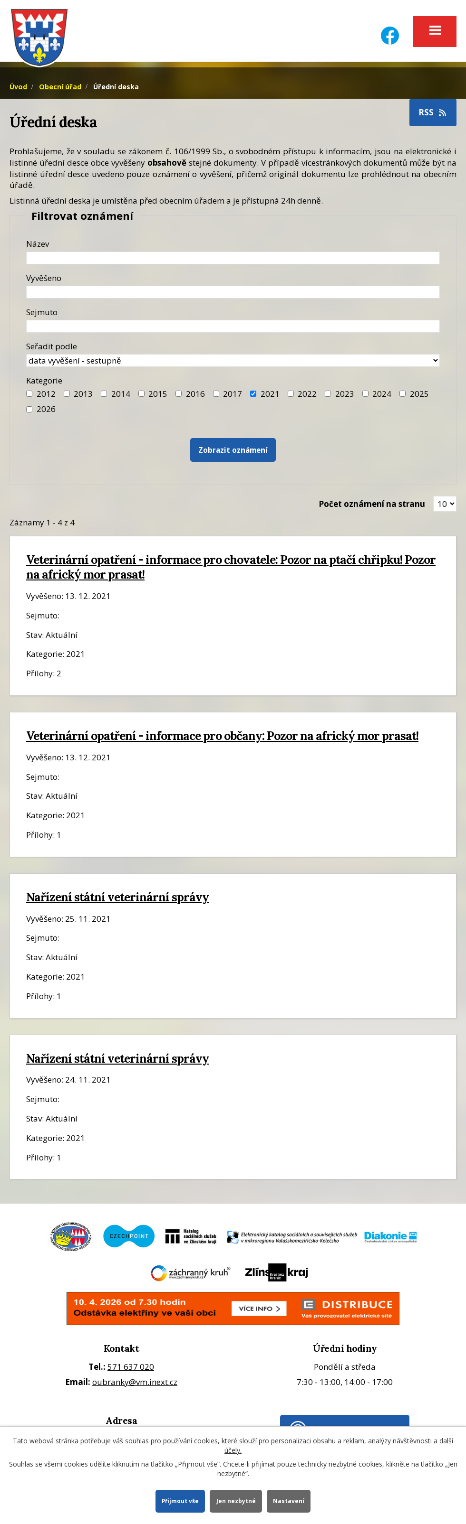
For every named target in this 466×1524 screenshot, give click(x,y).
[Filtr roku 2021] (253, 397)
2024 (381, 396)
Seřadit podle (51, 349)
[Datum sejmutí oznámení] (233, 329)
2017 (232, 396)
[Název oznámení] (233, 260)
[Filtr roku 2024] (365, 397)
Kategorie (44, 383)
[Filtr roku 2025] (402, 397)
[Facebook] (390, 29)
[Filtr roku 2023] (328, 397)
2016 (195, 396)
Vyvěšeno (43, 280)
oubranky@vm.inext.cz (134, 1385)
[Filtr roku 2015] (141, 397)
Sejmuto (42, 314)
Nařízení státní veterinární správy (117, 899)
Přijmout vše (179, 1500)
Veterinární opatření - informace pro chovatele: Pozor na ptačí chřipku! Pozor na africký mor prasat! (231, 570)
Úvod (18, 89)
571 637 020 (130, 1369)
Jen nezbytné (236, 1500)
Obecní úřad (60, 89)
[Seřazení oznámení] (233, 363)
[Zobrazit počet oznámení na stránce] (444, 507)
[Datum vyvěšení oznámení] (233, 295)
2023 (344, 396)
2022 (307, 396)
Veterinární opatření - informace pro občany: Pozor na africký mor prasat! (222, 738)
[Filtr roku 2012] (29, 397)
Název (37, 246)
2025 (419, 396)
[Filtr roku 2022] (291, 397)
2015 (157, 396)
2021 (270, 396)
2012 (46, 396)
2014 (120, 396)
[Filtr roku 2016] (178, 397)
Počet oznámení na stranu (372, 506)
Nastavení (290, 1500)
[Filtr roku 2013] (67, 397)
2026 (46, 412)
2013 (83, 396)
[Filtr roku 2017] (216, 397)
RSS (433, 115)
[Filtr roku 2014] (104, 397)
